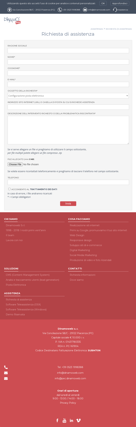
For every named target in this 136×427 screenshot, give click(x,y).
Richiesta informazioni (82, 274)
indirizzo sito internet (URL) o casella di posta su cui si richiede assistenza (68, 105)
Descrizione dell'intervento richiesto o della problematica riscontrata (68, 128)
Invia (68, 203)
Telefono (68, 180)
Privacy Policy (68, 402)
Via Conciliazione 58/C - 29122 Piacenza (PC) (33, 9)
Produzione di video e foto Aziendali (90, 260)
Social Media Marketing (83, 255)
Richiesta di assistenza (119, 29)
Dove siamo (77, 279)
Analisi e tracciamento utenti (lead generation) (32, 279)
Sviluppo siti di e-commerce (86, 245)
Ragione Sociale (68, 48)
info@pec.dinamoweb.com (70, 378)
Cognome (68, 71)
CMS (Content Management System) (27, 274)
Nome (68, 60)
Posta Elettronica (16, 284)
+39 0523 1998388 (71, 9)
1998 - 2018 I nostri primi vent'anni (26, 230)
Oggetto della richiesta (68, 94)
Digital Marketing (80, 250)
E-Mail (68, 82)
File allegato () (68, 162)
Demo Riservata (15, 314)
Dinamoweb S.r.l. (15, 225)
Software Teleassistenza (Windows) (26, 309)
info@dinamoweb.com (99, 9)
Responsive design (81, 240)
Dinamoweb (65, 328)
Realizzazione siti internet (84, 225)
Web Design (77, 235)
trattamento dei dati (43, 189)
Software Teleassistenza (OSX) (23, 304)
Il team (10, 235)
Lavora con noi (14, 240)
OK (103, 3)
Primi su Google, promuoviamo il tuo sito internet (98, 230)
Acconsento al (32, 189)
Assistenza (123, 9)
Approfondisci (119, 3)
